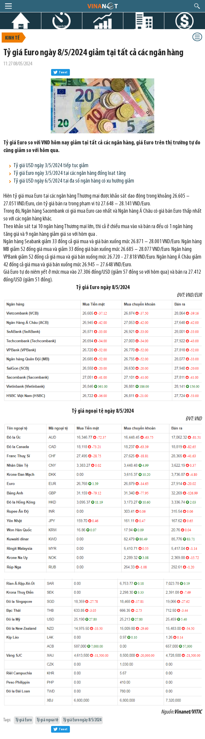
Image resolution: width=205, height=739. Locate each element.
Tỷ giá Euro (23, 720)
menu (8, 6)
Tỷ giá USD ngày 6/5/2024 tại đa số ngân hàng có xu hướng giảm (73, 181)
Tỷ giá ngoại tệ (47, 720)
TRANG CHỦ (20, 26)
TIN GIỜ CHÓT (62, 26)
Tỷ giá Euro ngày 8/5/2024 (82, 720)
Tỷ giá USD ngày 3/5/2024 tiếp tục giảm (50, 166)
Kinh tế (12, 38)
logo (102, 6)
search (197, 6)
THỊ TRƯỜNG (103, 26)
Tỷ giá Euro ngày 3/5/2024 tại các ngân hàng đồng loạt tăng (69, 173)
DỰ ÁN (144, 26)
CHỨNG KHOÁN (184, 26)
